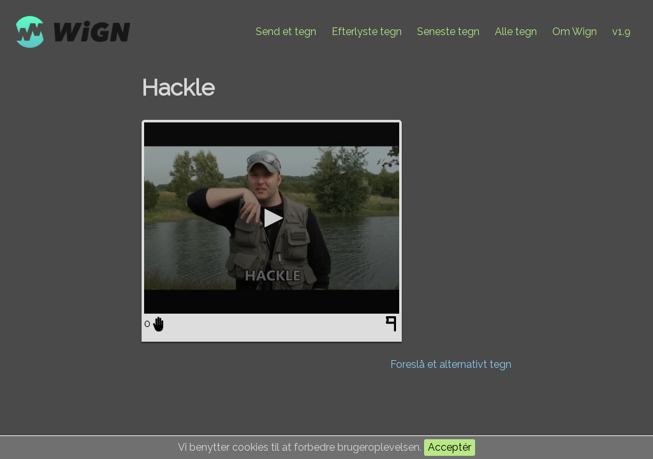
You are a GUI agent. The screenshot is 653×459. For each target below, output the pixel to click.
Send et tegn (286, 32)
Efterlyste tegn (367, 32)
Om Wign (574, 32)
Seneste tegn (448, 32)
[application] (271, 218)
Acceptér (449, 447)
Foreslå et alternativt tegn (450, 364)
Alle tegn (516, 32)
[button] (272, 218)
